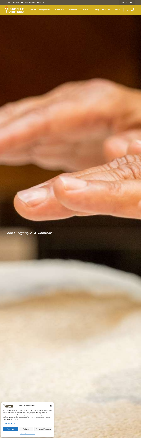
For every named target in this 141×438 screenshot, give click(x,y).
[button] (51, 406)
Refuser (26, 429)
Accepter (10, 429)
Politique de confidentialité (27, 434)
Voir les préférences (43, 429)
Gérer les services (9, 423)
